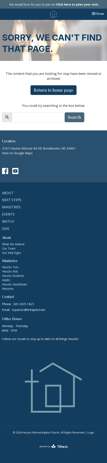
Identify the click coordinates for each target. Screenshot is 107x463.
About (8, 193)
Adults (6, 280)
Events (8, 214)
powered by (53, 446)
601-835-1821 (24, 304)
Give (5, 228)
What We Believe (13, 244)
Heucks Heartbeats (14, 284)
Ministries (11, 207)
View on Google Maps (17, 153)
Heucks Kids (10, 271)
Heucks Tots (10, 267)
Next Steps (11, 200)
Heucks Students (13, 276)
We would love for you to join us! (54, 4)
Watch (8, 221)
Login (91, 432)
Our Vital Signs (11, 253)
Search (74, 117)
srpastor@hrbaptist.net (28, 310)
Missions (8, 289)
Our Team (9, 248)
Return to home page (53, 90)
